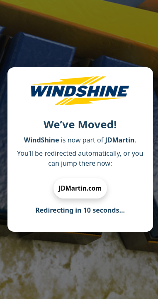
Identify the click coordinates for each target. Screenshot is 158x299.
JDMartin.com (80, 188)
